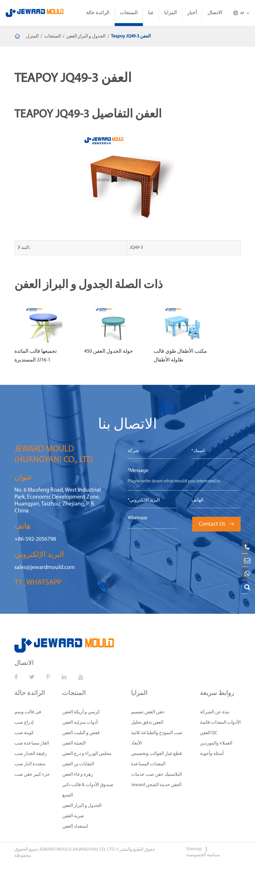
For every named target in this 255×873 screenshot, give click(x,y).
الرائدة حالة (97, 12)
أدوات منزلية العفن (80, 722)
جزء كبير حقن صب (32, 774)
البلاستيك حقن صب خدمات (156, 774)
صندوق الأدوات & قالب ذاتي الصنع (88, 790)
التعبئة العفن (74, 743)
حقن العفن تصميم (148, 712)
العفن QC (208, 733)
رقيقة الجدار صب (30, 753)
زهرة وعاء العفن (77, 774)
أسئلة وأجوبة (212, 753)
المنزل (32, 36)
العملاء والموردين (216, 743)
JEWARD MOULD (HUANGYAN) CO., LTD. (77, 849)
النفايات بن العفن (78, 764)
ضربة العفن (73, 816)
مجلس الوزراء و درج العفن (87, 753)
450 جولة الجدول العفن (108, 351)
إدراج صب (23, 722)
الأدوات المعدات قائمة (220, 722)
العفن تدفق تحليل (147, 722)
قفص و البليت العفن (81, 733)
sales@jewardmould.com (44, 567)
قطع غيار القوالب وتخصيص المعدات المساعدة (156, 758)
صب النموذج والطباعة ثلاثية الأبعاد (156, 738)
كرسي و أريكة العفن (81, 712)
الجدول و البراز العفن (85, 36)
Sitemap (194, 849)
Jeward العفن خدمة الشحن (156, 785)
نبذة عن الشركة (214, 712)
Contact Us (216, 524)
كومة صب (24, 733)
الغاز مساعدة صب (31, 743)
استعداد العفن (75, 826)
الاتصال (214, 12)
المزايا (170, 12)
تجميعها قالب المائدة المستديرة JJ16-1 (35, 356)
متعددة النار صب (30, 764)
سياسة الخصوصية (203, 855)
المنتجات (129, 12)
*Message (138, 470)
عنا (151, 12)
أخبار (192, 12)
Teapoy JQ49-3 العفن (131, 36)
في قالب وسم (27, 712)
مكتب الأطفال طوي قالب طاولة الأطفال (180, 356)
